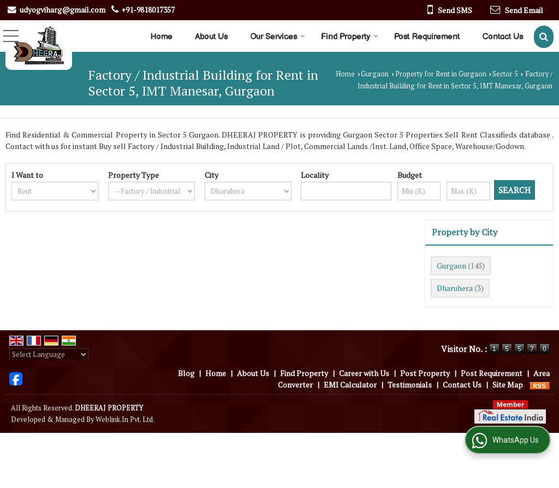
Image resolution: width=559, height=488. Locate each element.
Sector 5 (505, 74)
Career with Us (364, 373)
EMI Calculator (350, 384)
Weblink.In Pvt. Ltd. (125, 419)
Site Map (507, 384)
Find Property (349, 37)
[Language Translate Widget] (48, 354)
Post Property (425, 373)
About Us (211, 37)
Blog (186, 373)
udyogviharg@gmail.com (62, 9)
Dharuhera (455, 288)
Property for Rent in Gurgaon (440, 74)
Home (161, 37)
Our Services (277, 37)
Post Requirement (427, 37)
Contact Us (502, 37)
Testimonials (410, 384)
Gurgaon (375, 74)
